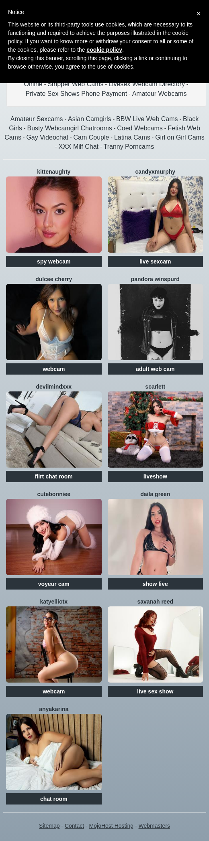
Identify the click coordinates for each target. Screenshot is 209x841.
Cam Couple (91, 137)
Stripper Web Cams (75, 84)
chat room (54, 799)
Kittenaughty (53, 171)
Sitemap (49, 826)
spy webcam (53, 261)
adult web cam (155, 369)
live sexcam (155, 261)
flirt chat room (54, 476)
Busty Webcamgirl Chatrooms (69, 128)
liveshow (155, 476)
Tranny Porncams (128, 146)
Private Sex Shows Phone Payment (76, 93)
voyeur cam (54, 584)
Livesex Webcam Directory (147, 84)
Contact (74, 826)
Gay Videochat (47, 137)
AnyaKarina (53, 709)
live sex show (155, 691)
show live (155, 584)
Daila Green (155, 494)
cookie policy (104, 50)
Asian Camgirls (89, 119)
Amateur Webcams (159, 93)
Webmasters (154, 826)
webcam (54, 369)
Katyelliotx (54, 601)
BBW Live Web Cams (147, 119)
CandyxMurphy (155, 171)
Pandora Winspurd (155, 279)
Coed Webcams (140, 128)
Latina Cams (132, 137)
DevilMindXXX (54, 386)
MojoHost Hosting (111, 826)
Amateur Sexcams (36, 119)
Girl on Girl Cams (180, 137)
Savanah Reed (155, 601)
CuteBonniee (53, 494)
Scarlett (155, 386)
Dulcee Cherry (53, 279)
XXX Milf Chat (78, 146)
